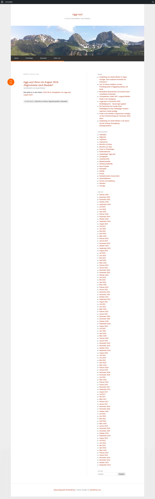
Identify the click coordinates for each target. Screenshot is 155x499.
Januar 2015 (103, 455)
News (16, 58)
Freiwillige (29, 58)
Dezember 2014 (104, 458)
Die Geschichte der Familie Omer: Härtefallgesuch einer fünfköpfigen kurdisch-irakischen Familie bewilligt (114, 108)
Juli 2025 (102, 207)
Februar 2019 (103, 367)
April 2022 (102, 282)
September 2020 (105, 324)
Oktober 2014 (104, 462)
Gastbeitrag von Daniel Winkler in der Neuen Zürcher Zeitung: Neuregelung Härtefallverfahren (114, 123)
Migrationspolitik (54, 101)
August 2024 (103, 224)
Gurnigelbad (103, 156)
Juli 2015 (102, 440)
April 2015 (102, 448)
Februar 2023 (103, 265)
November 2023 (104, 243)
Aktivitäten (102, 135)
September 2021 (105, 299)
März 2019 (103, 365)
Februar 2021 (103, 311)
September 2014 (105, 465)
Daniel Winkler (40, 88)
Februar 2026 (103, 195)
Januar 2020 (103, 341)
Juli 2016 (102, 414)
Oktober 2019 (104, 348)
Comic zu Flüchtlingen (106, 149)
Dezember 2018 (104, 372)
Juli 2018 (102, 377)
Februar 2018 (103, 382)
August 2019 (103, 353)
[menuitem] (2, 2)
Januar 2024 (103, 241)
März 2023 (103, 263)
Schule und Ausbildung (107, 181)
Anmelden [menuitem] (9, 2)
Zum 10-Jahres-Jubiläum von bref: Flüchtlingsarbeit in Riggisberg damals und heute (113, 87)
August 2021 (103, 302)
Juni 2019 (102, 358)
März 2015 (103, 450)
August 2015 (103, 438)
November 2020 (104, 319)
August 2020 (103, 326)
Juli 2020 (102, 328)
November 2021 (104, 294)
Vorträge (102, 186)
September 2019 (105, 350)
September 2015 (105, 436)
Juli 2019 (102, 355)
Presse (101, 174)
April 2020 (102, 333)
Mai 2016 (102, 419)
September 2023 (105, 248)
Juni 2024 (102, 229)
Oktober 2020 (104, 321)
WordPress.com (95, 490)
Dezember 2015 (104, 428)
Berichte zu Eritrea (41, 101)
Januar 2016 (103, 426)
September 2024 (105, 221)
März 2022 (103, 285)
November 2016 (104, 409)
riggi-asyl (77, 14)
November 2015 (104, 431)
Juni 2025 (102, 209)
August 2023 (103, 251)
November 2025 (104, 199)
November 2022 (104, 272)
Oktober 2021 (104, 297)
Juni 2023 (102, 255)
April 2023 (102, 260)
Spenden (43, 58)
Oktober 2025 (104, 202)
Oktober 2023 (104, 246)
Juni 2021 (102, 307)
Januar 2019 (103, 370)
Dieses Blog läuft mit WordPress (64, 490)
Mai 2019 (102, 360)
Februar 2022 (103, 287)
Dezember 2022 (104, 270)
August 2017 (103, 392)
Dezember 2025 (104, 197)
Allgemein (102, 137)
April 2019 (102, 363)
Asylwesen (103, 139)
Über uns (57, 58)
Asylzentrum (103, 142)
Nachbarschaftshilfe (106, 164)
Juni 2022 (102, 277)
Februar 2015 (103, 453)
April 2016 (102, 421)
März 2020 (103, 336)
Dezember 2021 (104, 292)
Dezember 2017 (104, 387)
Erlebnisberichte (104, 152)
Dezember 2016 (104, 406)
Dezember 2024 (104, 217)
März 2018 (103, 380)
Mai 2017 (102, 397)
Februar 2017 (103, 401)
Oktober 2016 (104, 411)
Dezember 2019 (104, 343)
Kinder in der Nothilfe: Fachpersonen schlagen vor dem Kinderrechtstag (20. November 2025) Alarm (114, 116)
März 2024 (103, 236)
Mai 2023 (102, 258)
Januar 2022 (103, 290)
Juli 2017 (102, 394)
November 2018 (104, 375)
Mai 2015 (102, 445)
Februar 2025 (103, 214)
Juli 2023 (102, 253)
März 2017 (103, 399)
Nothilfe (102, 171)
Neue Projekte (104, 166)
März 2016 (103, 423)
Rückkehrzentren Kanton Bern (109, 176)
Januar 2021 (103, 314)
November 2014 (104, 460)
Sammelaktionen (105, 178)
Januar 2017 (103, 404)
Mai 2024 (102, 231)
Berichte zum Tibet (105, 147)
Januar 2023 (103, 268)
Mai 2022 (102, 280)
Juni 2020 (102, 331)
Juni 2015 (102, 443)
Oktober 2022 (104, 275)
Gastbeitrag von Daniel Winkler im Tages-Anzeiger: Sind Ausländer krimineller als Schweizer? (113, 79)
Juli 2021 (102, 304)
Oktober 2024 (104, 219)
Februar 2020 (103, 338)
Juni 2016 (102, 416)
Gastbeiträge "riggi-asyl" (107, 154)
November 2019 (104, 346)
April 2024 (102, 233)
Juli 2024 (102, 226)
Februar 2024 (103, 238)
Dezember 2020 (104, 316)
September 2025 (105, 204)
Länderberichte (104, 159)
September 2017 (105, 389)
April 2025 (102, 212)
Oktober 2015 (104, 433)
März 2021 (103, 309)
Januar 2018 (103, 385)
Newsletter (63, 101)
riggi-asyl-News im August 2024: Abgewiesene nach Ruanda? (41, 84)
